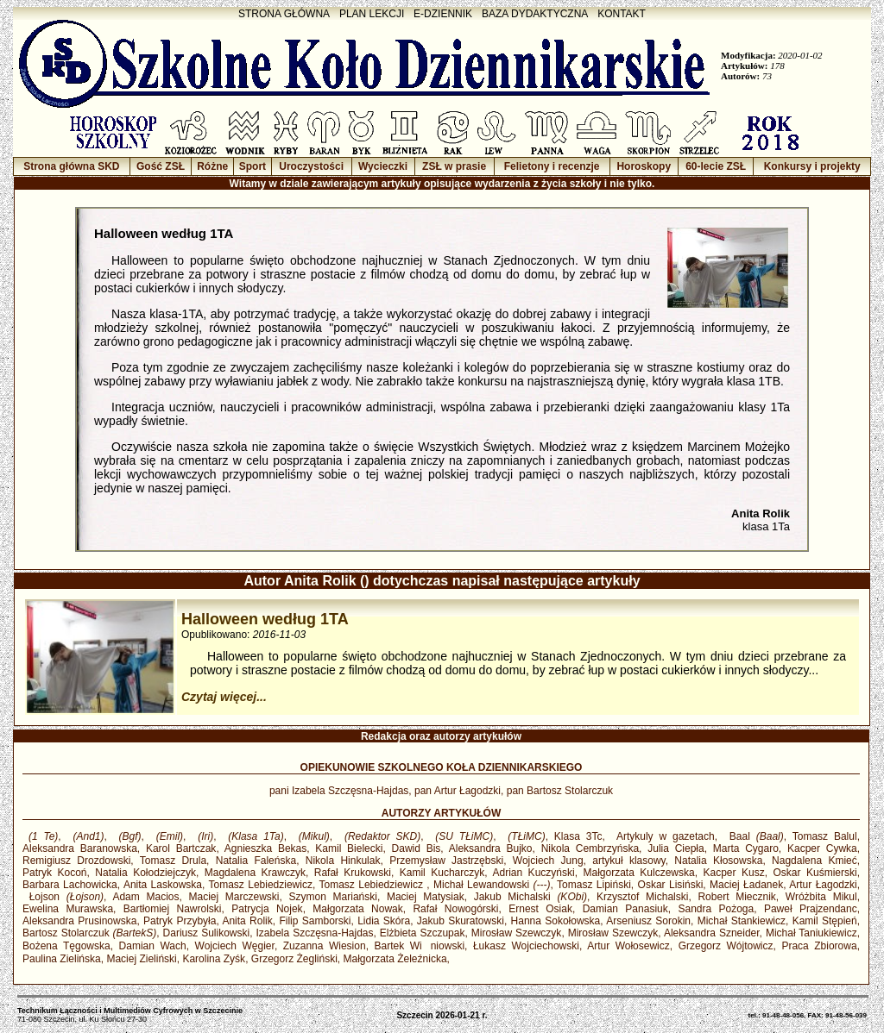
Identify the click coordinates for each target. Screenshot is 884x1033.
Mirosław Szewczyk (516, 933)
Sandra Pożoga (716, 909)
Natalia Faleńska (256, 861)
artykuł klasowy (628, 861)
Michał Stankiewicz (742, 921)
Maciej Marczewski (234, 897)
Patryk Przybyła (179, 921)
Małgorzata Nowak (357, 909)
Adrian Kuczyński (533, 873)
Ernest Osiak (540, 909)
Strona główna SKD (71, 166)
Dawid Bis (416, 848)
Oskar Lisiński (671, 885)
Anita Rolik (247, 921)
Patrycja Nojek (266, 909)
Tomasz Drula (173, 861)
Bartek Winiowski (420, 946)
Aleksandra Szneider (712, 933)
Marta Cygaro (746, 848)
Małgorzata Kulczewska (638, 873)
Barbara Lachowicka (69, 885)
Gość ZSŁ (160, 166)
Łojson (63, 897)
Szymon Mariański (333, 897)
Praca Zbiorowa (818, 946)
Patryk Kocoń (54, 873)
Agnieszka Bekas (265, 848)
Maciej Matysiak (425, 897)
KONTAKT (621, 14)
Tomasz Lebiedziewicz (261, 885)
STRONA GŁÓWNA (284, 14)
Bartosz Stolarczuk (89, 933)
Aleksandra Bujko (491, 848)
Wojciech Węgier (235, 946)
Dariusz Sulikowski (206, 933)
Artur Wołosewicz (628, 946)
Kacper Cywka (822, 848)
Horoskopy (643, 166)
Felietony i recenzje (552, 166)
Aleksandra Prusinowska (79, 921)
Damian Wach (152, 946)
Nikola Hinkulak (343, 861)
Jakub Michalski (530, 897)
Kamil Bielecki (348, 848)
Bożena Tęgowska (66, 946)
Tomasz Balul (824, 836)
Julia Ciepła (675, 848)
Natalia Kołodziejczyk (145, 873)
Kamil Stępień (824, 921)
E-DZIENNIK (443, 14)
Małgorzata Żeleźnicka (395, 959)
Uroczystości (311, 166)
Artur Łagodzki (822, 885)
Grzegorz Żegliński (294, 959)
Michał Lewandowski (492, 885)
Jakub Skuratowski (460, 921)
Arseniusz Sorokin (648, 921)
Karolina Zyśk (213, 959)
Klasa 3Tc (578, 836)
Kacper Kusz (734, 873)
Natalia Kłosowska (718, 861)
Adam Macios (145, 897)
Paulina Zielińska (61, 959)
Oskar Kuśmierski (815, 873)
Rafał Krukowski (352, 873)
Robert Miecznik (736, 897)
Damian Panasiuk (625, 909)
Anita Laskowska (162, 885)
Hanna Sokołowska (556, 921)
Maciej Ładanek (746, 885)
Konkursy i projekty (812, 166)
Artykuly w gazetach (663, 836)
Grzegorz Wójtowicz (726, 946)
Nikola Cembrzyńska (590, 848)
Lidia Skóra (383, 921)
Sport (252, 166)
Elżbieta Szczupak (422, 933)
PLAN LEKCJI (371, 14)
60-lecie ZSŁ (715, 166)
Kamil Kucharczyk (442, 873)
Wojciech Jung (548, 861)
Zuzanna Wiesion (324, 946)
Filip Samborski (314, 921)
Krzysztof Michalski (642, 897)
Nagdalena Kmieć (814, 861)
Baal (753, 836)
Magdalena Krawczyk (255, 873)
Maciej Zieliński (141, 959)
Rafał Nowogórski (455, 909)
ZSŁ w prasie (454, 166)
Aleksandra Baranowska (79, 848)
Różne (212, 166)
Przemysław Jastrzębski (446, 861)
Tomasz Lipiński (594, 885)
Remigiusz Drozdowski (76, 861)
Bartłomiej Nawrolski (172, 909)
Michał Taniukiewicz (811, 933)
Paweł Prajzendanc (810, 909)
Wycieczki (382, 166)
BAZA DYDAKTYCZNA (535, 14)
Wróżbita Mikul (821, 897)
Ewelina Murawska (67, 909)
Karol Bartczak (181, 848)
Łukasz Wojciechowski (526, 946)
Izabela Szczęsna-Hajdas (314, 933)
